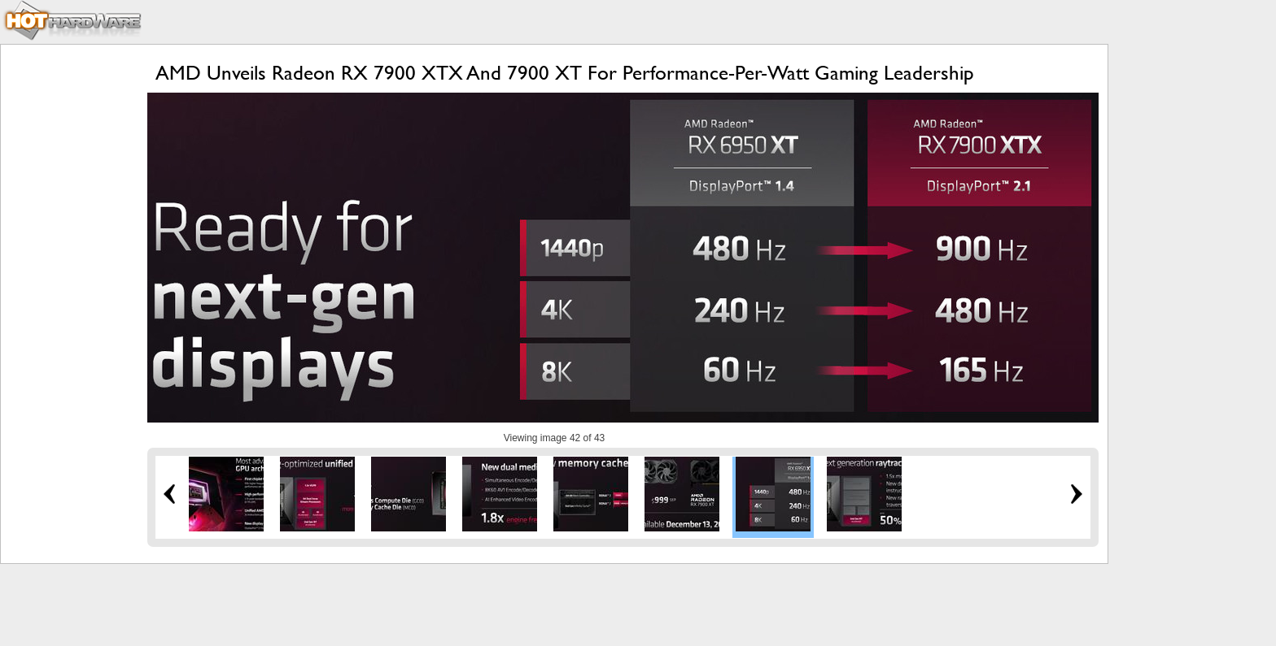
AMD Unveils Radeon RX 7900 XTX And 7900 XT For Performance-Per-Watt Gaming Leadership (564, 73)
